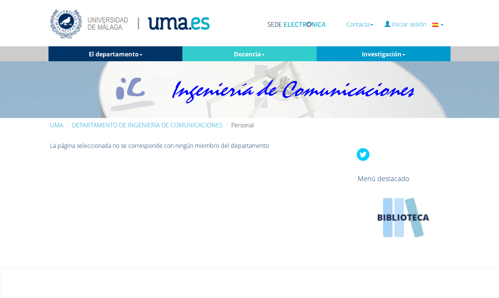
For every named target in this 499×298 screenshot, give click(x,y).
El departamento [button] (115, 54)
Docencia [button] (249, 54)
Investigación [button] (383, 54)
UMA (56, 125)
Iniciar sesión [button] (414, 24)
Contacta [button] (359, 24)
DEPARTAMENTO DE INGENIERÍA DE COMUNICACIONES (147, 125)
